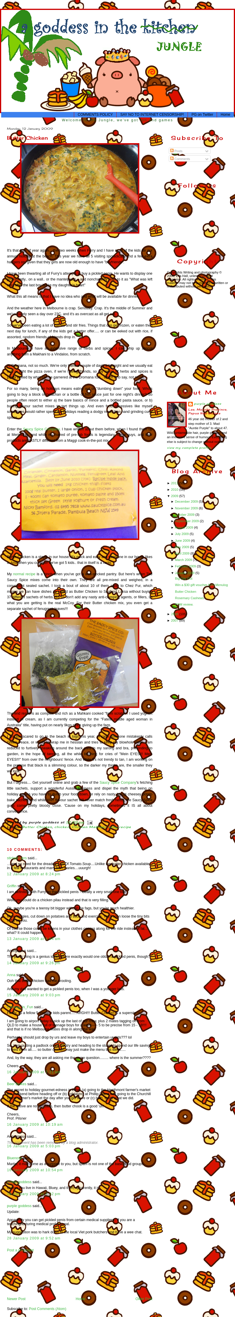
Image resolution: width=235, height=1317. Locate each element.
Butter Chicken (27, 138)
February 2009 (186, 566)
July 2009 (182, 534)
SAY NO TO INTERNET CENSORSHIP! (152, 115)
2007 (175, 620)
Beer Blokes (16, 1084)
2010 (175, 489)
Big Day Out (184, 578)
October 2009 (185, 514)
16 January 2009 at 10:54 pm (35, 1170)
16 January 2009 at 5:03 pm (33, 1146)
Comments (180, 159)
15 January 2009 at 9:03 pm (33, 995)
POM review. (184, 604)
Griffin (12, 886)
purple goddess (19, 1182)
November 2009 (187, 508)
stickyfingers (17, 858)
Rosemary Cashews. (190, 598)
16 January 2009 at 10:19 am (35, 1125)
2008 (175, 614)
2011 (175, 483)
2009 (175, 496)
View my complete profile (189, 447)
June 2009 (183, 540)
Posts (176, 151)
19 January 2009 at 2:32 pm (33, 1194)
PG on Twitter (202, 115)
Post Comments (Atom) (47, 1309)
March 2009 (184, 560)
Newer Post (16, 1299)
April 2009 (182, 553)
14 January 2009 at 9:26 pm (33, 963)
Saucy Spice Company (41, 429)
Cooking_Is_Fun (20, 1007)
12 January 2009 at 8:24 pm (33, 874)
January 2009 (185, 573)
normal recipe (24, 574)
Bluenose (14, 1158)
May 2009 (182, 547)
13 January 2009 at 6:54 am (33, 939)
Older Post (144, 1299)
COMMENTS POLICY (95, 115)
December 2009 (187, 501)
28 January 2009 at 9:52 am (33, 1238)
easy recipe (119, 827)
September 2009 (187, 521)
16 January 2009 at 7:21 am (33, 1072)
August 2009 (184, 527)
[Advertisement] (25, 1274)
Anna (11, 975)
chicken (61, 827)
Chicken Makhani (89, 827)
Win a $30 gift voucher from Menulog (201, 585)
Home (225, 115)
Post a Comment (20, 1250)
